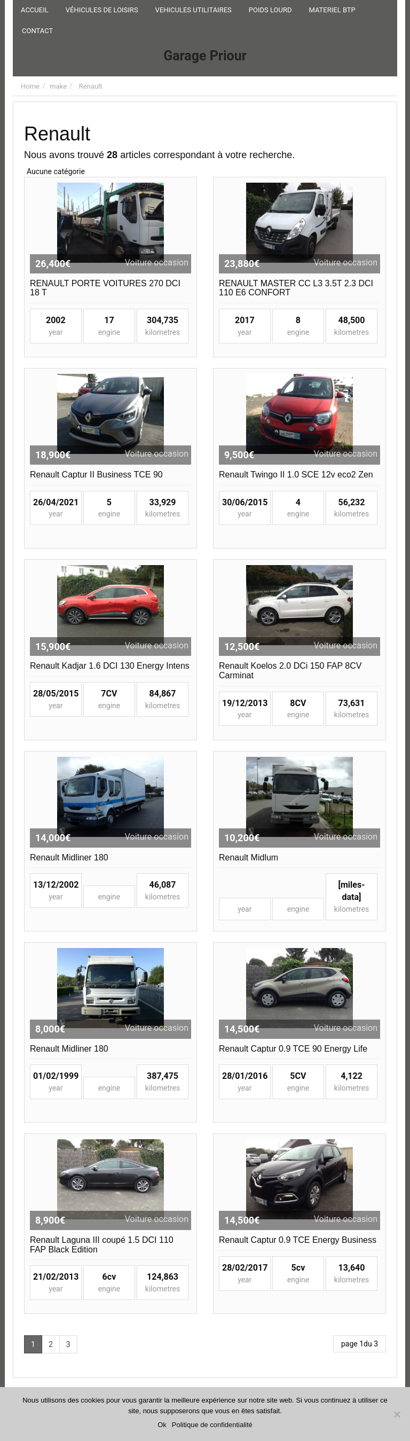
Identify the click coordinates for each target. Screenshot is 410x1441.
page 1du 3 (359, 1344)
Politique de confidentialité (212, 1425)
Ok (162, 1425)
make (58, 86)
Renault (90, 86)
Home (30, 86)
